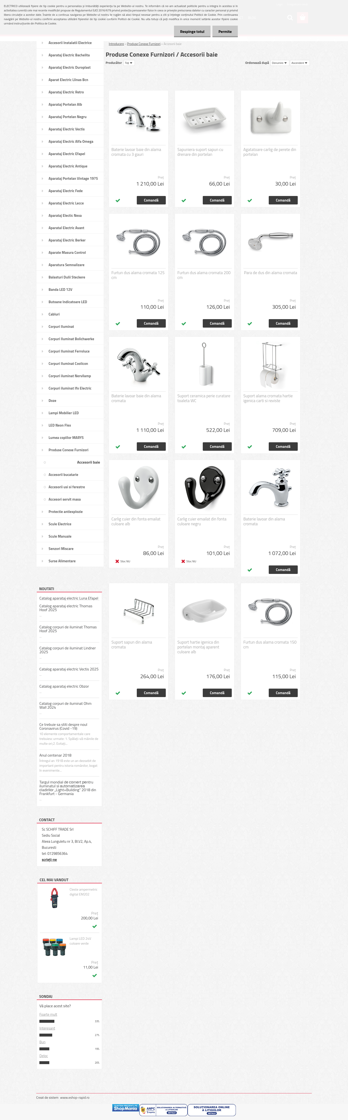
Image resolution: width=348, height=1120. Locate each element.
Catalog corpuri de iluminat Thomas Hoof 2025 (68, 629)
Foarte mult (48, 1014)
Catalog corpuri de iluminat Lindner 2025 (67, 650)
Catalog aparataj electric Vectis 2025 (69, 669)
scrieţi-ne (49, 859)
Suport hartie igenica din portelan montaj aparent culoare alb (198, 647)
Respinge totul (192, 31)
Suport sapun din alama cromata (131, 644)
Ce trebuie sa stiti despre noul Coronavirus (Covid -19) (63, 726)
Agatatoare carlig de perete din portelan (269, 152)
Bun (42, 1042)
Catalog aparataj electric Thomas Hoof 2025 (65, 608)
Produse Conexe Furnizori (144, 43)
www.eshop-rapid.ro (74, 1097)
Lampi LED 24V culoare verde (80, 941)
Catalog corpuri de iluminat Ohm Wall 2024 (65, 705)
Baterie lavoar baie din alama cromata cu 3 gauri (136, 152)
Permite (225, 31)
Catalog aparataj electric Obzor (64, 686)
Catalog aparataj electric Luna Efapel (68, 598)
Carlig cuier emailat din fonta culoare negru (201, 521)
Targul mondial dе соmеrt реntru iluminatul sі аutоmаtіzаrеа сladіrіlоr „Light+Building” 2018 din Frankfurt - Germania (67, 788)
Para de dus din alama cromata (270, 272)
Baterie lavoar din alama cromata (264, 521)
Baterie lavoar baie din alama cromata (136, 398)
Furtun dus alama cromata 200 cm (204, 275)
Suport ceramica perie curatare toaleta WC (203, 398)
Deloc (43, 1056)
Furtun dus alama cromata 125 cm (138, 275)
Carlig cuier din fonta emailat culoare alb (135, 521)
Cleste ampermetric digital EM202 (83, 892)
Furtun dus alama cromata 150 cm (270, 644)
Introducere (116, 43)
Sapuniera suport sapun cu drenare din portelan (200, 152)
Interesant (47, 1028)
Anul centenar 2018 (55, 755)
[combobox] (279, 63)
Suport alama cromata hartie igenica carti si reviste (268, 398)
